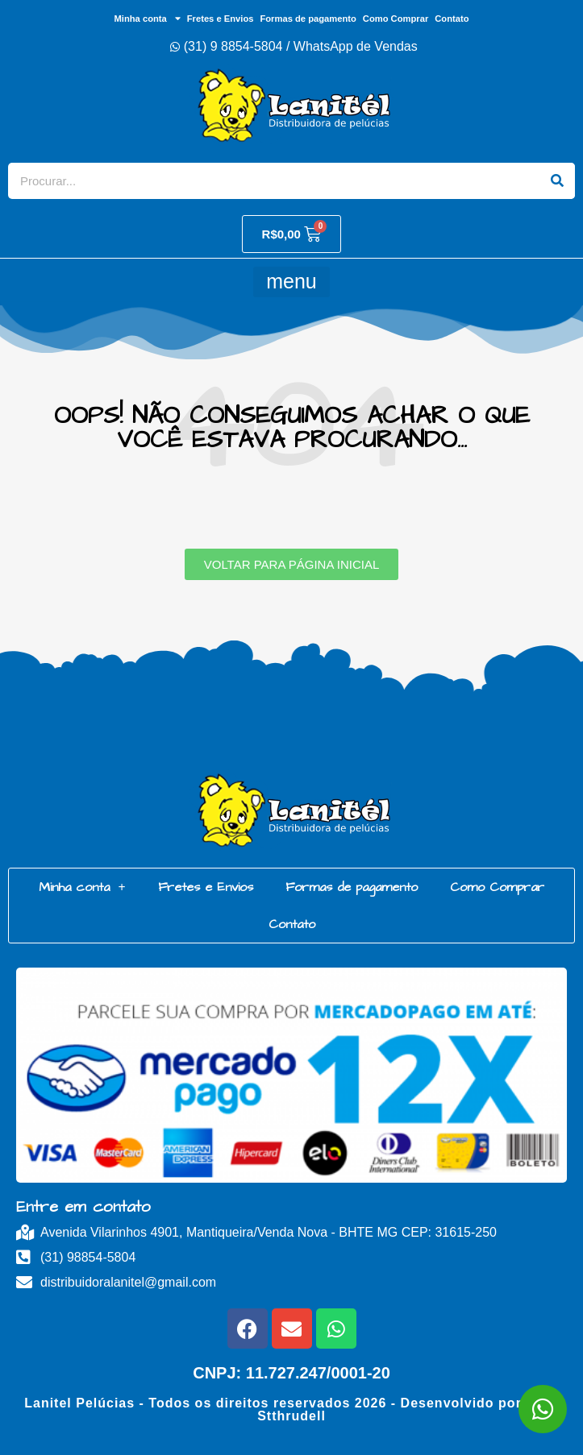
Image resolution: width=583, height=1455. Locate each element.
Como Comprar (395, 18)
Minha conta (147, 18)
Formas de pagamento (308, 18)
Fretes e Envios (220, 18)
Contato (451, 18)
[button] (291, 282)
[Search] (557, 181)
